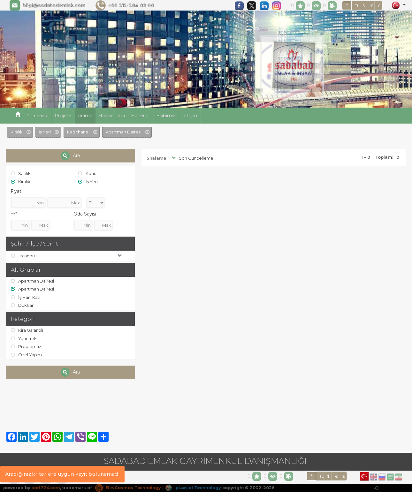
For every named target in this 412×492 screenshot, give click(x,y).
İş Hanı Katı (25, 297)
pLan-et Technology (193, 487)
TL (357, 5)
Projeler (63, 115)
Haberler (140, 115)
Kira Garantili (27, 330)
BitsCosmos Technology (128, 487)
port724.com (45, 487)
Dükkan (22, 305)
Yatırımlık (24, 338)
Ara (70, 155)
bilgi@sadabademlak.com (53, 5)
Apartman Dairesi (32, 281)
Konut (88, 173)
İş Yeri (88, 181)
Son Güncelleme (191, 158)
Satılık (21, 173)
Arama (85, 115)
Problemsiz (26, 346)
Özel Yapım (26, 354)
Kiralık (20, 181)
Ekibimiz (165, 115)
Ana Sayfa (38, 115)
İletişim (189, 115)
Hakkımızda (111, 115)
